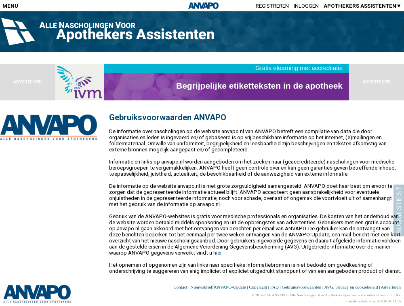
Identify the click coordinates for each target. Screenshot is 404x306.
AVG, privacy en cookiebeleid (351, 287)
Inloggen (306, 6)
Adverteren (391, 287)
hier (217, 253)
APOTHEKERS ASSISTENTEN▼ (363, 6)
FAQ (274, 287)
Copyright (258, 287)
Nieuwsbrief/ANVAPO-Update (218, 287)
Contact (180, 287)
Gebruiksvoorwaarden (302, 287)
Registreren (272, 6)
